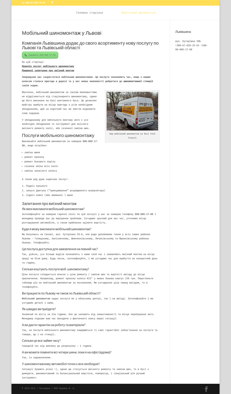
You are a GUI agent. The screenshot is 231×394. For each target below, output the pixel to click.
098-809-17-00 (144, 214)
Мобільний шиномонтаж (137, 12)
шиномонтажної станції (138, 81)
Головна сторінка (90, 12)
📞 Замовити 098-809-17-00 (40, 55)
